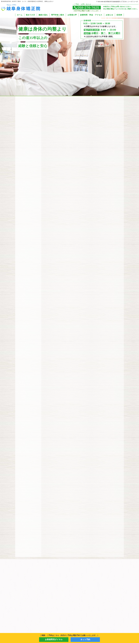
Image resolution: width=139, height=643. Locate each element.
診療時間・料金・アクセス (91, 15)
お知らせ (109, 15)
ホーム (19, 15)
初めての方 (30, 15)
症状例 (119, 15)
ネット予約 (85, 639)
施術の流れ (43, 15)
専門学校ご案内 (57, 15)
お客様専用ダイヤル (54, 639)
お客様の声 (72, 15)
